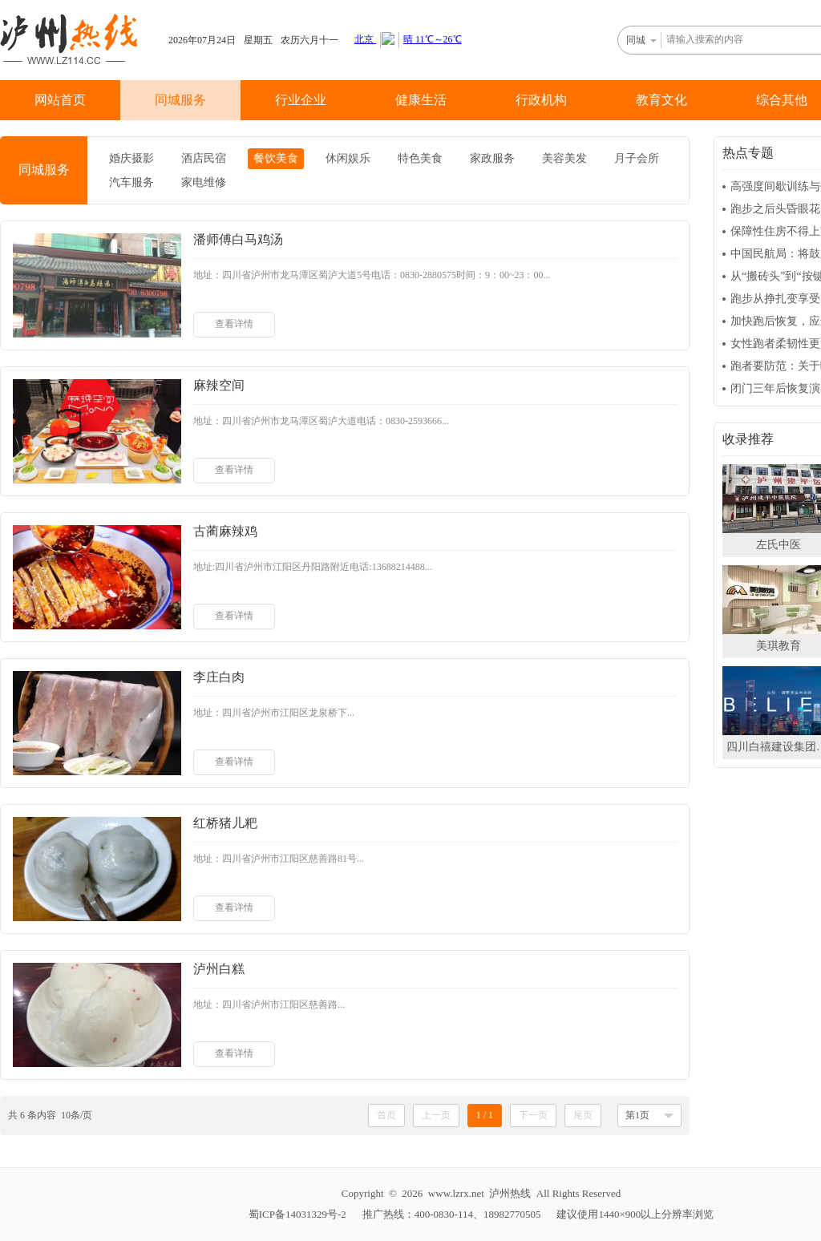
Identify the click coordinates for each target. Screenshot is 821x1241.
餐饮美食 (275, 158)
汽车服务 (131, 182)
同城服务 (180, 100)
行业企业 (300, 100)
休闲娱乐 (348, 158)
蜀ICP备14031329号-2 (297, 1214)
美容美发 (564, 158)
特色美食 (420, 158)
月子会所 (636, 158)
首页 (386, 1115)
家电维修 (203, 182)
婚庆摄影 (131, 158)
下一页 (533, 1115)
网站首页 (60, 100)
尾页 (582, 1115)
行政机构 (541, 100)
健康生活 (421, 100)
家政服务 (492, 158)
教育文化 (661, 100)
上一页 (436, 1115)
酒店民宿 (203, 158)
